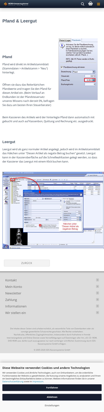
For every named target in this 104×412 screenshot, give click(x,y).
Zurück (26, 263)
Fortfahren (52, 387)
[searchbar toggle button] (83, 4)
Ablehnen (52, 396)
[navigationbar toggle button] (98, 4)
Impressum (38, 381)
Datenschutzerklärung (12, 381)
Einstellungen (52, 405)
